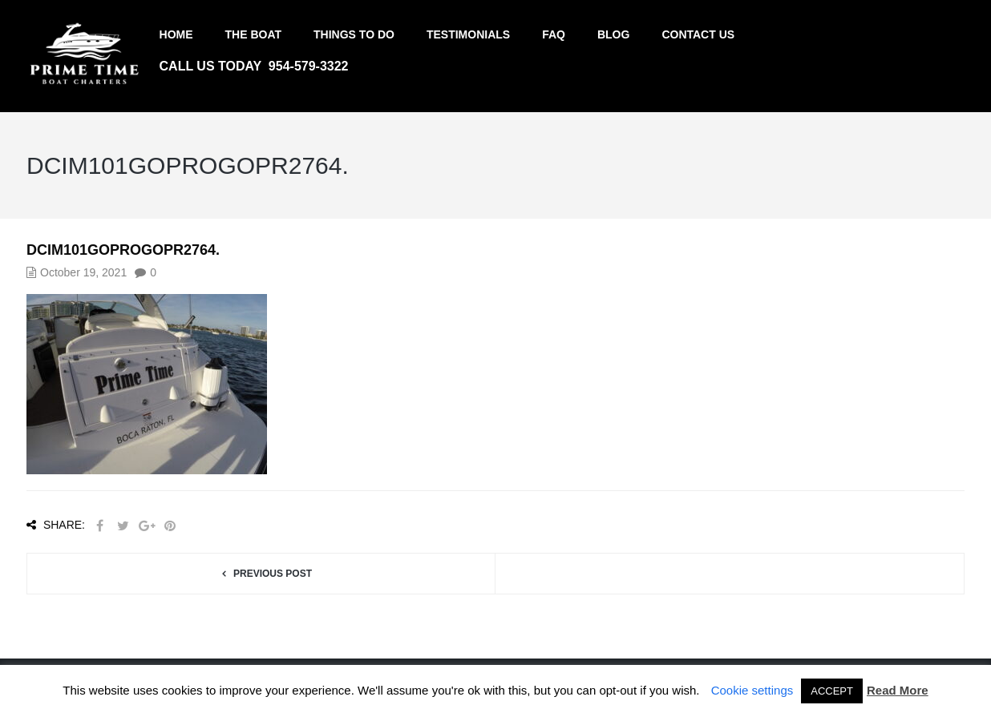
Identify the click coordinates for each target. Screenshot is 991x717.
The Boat (253, 34)
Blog (613, 34)
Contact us (697, 34)
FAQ (553, 34)
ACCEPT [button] (832, 691)
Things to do (353, 34)
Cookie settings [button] (752, 690)
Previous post (272, 573)
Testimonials (468, 34)
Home (176, 34)
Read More (897, 690)
